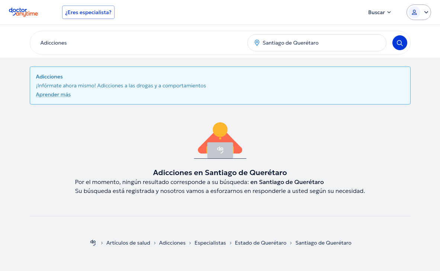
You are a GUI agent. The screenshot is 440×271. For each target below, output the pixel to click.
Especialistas (210, 242)
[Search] (399, 42)
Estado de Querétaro (261, 242)
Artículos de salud (128, 242)
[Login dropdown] (419, 12)
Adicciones (172, 242)
